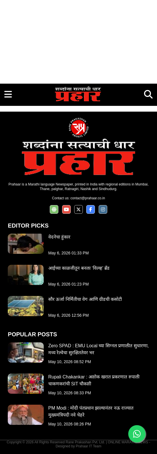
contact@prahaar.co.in (87, 198)
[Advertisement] (78, 40)
